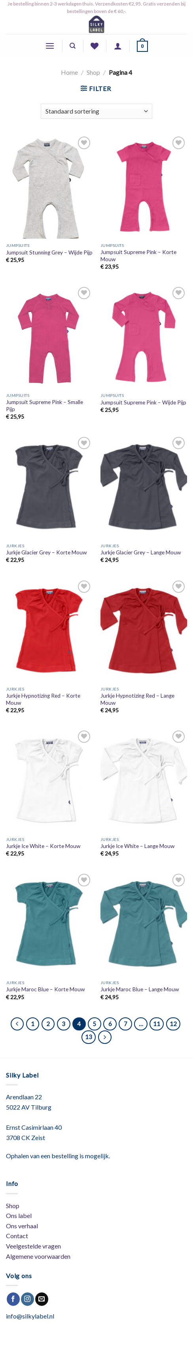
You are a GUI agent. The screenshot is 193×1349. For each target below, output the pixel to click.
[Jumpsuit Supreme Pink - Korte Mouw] (143, 187)
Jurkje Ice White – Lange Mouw (137, 846)
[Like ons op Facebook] (13, 1299)
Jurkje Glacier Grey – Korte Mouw (46, 552)
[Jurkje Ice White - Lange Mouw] (143, 781)
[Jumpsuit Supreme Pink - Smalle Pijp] (49, 337)
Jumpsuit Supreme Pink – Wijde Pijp (143, 402)
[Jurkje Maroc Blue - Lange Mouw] (143, 924)
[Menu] (50, 45)
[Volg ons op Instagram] (27, 1299)
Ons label (19, 1215)
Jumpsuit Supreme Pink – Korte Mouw (138, 255)
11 (156, 1023)
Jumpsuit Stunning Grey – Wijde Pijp (49, 252)
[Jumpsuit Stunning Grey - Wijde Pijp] (49, 187)
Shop (93, 72)
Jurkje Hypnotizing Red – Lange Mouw (137, 699)
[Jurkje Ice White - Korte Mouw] (49, 781)
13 (88, 1036)
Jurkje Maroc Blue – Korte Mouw (45, 989)
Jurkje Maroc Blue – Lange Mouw (139, 989)
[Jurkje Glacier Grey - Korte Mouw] (49, 487)
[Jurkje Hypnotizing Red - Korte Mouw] (49, 631)
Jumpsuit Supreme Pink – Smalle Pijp (44, 405)
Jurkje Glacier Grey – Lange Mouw (140, 552)
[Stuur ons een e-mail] (41, 1299)
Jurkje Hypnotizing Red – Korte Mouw (43, 699)
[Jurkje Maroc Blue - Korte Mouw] (49, 924)
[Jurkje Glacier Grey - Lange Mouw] (143, 487)
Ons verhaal (22, 1225)
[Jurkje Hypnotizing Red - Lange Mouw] (143, 631)
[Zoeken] (73, 45)
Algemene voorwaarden (38, 1256)
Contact (17, 1235)
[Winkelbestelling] (96, 111)
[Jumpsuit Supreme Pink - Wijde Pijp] (143, 337)
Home (69, 72)
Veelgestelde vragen (33, 1246)
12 (173, 1023)
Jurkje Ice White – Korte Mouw (43, 846)
